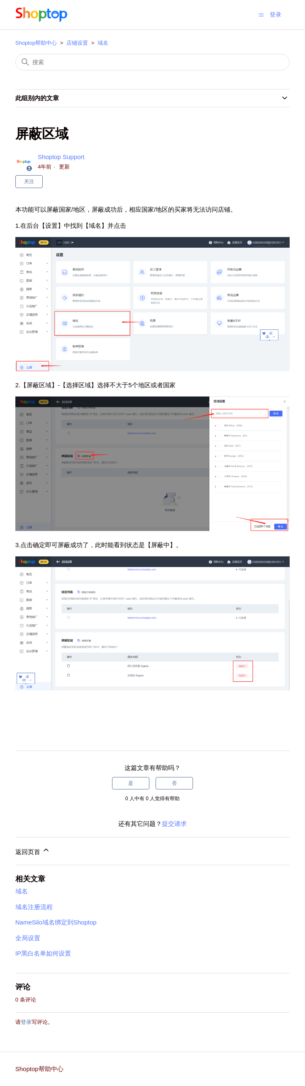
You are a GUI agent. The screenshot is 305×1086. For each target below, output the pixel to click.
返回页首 (32, 850)
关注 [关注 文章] (29, 181)
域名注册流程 (34, 906)
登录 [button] (275, 14)
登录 (26, 1022)
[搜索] (152, 62)
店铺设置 (77, 43)
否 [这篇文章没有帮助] (174, 783)
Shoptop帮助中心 (36, 43)
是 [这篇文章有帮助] (130, 783)
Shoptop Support (61, 156)
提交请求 (174, 823)
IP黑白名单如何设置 (43, 953)
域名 (103, 43)
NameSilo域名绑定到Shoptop (56, 922)
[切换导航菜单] (261, 14)
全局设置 (27, 937)
